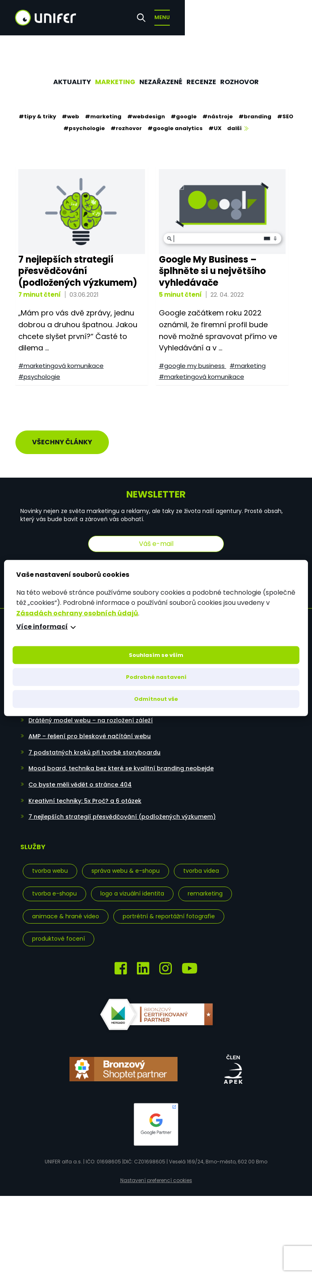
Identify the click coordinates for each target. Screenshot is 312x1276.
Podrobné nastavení (156, 677)
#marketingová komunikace (58, 366)
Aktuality (57, 81)
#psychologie (84, 128)
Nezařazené (162, 81)
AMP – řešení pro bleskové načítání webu (89, 730)
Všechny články (62, 435)
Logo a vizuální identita (132, 887)
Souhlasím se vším (156, 655)
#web (70, 116)
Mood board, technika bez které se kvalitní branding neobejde (121, 762)
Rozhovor (255, 81)
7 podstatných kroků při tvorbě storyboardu (94, 745)
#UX (214, 128)
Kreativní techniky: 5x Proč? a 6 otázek (84, 794)
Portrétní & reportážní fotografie (169, 909)
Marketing (108, 81)
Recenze (210, 81)
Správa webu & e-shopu (125, 864)
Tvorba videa (201, 864)
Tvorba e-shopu (54, 887)
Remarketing (205, 887)
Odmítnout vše (156, 699)
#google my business (189, 366)
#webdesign (146, 116)
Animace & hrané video (65, 909)
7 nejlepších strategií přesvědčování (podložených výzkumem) (122, 810)
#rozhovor (126, 128)
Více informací (42, 626)
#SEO (285, 116)
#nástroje (217, 116)
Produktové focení (58, 932)
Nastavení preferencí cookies (156, 1174)
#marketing (103, 116)
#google (184, 116)
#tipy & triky (37, 116)
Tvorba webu (50, 864)
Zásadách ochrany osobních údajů (77, 612)
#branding (254, 116)
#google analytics (175, 128)
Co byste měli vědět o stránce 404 (80, 778)
